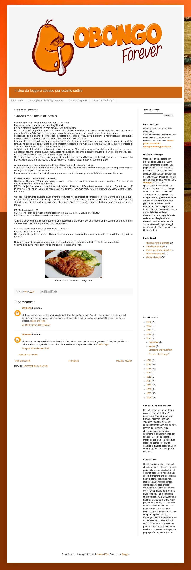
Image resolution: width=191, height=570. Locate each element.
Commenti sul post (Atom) (36, 366)
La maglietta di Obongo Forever (46, 100)
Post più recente (22, 361)
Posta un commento (28, 354)
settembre (154, 342)
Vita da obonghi (153, 257)
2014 (149, 368)
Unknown (27, 308)
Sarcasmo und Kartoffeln (160, 350)
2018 (149, 334)
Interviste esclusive (155, 246)
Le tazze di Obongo (103, 100)
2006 (149, 397)
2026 (149, 322)
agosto (152, 346)
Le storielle (17, 100)
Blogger (125, 554)
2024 (149, 326)
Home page (73, 361)
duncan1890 (103, 554)
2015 (149, 364)
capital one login (37, 321)
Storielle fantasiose (155, 253)
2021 (149, 330)
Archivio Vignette (78, 100)
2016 (149, 360)
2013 (149, 372)
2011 (149, 381)
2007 (149, 393)
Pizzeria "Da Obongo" (159, 354)
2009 (149, 385)
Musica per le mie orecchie (158, 250)
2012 (149, 377)
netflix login (103, 344)
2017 (149, 338)
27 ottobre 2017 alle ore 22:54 (36, 325)
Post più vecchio (124, 361)
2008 (149, 389)
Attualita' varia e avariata (157, 243)
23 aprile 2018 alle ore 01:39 (35, 348)
